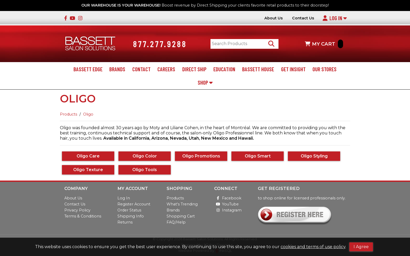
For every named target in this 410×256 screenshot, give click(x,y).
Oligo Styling (314, 156)
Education (224, 69)
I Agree (361, 246)
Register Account (133, 204)
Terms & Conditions (82, 216)
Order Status (129, 210)
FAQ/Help (176, 222)
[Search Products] (271, 44)
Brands (117, 69)
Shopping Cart (181, 216)
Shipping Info (130, 216)
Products (68, 114)
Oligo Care (88, 156)
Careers (166, 69)
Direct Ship (194, 69)
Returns (125, 222)
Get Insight (293, 69)
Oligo (88, 114)
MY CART (324, 44)
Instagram (228, 210)
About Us (273, 18)
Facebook (227, 198)
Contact (141, 69)
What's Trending (182, 204)
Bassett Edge (87, 69)
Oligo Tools (144, 169)
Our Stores (324, 69)
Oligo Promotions (201, 156)
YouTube (226, 204)
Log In (334, 18)
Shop (205, 82)
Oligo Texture (88, 169)
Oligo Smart (258, 156)
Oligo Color (145, 156)
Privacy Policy (77, 210)
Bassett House (258, 69)
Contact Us (303, 18)
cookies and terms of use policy (313, 246)
